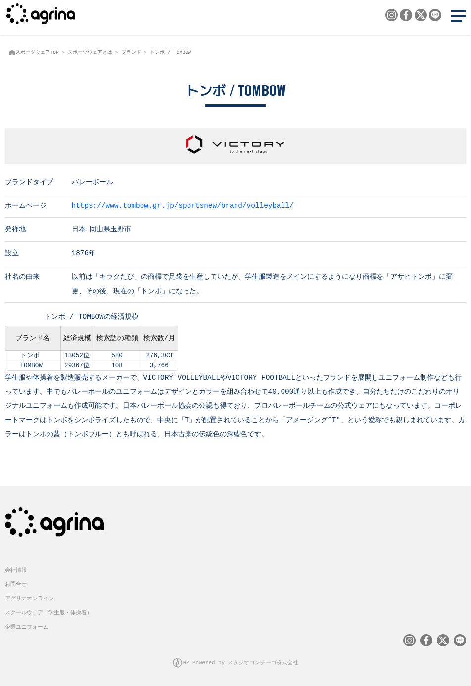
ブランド (131, 52)
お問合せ (16, 583)
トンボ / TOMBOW (170, 52)
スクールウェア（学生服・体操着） (48, 611)
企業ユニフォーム (26, 626)
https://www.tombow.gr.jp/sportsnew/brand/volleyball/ (183, 205)
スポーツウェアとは (90, 52)
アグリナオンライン (29, 597)
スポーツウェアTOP (37, 52)
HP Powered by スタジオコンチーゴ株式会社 (241, 661)
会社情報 (16, 569)
